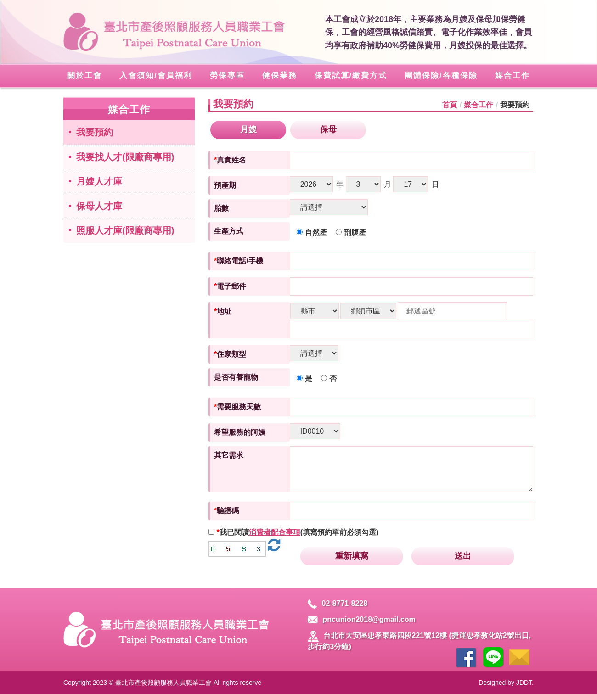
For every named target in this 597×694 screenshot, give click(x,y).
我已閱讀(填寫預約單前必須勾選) (297, 532)
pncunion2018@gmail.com (361, 619)
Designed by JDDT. (506, 682)
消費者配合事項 (274, 532)
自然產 (312, 232)
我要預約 (94, 132)
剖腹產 (351, 232)
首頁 (449, 105)
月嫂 (248, 129)
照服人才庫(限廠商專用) (125, 230)
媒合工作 (478, 105)
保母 (328, 129)
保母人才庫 (99, 206)
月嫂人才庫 (99, 181)
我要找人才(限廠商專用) (125, 157)
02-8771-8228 (337, 603)
